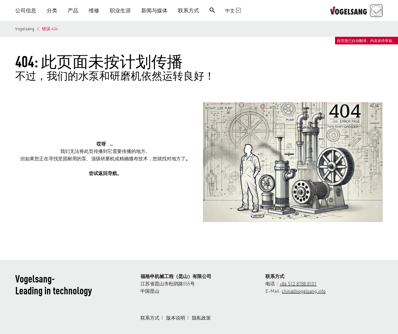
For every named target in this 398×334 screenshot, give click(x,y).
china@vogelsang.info (304, 291)
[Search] (212, 10)
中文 (233, 10)
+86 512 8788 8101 (298, 283)
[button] (28, 10)
